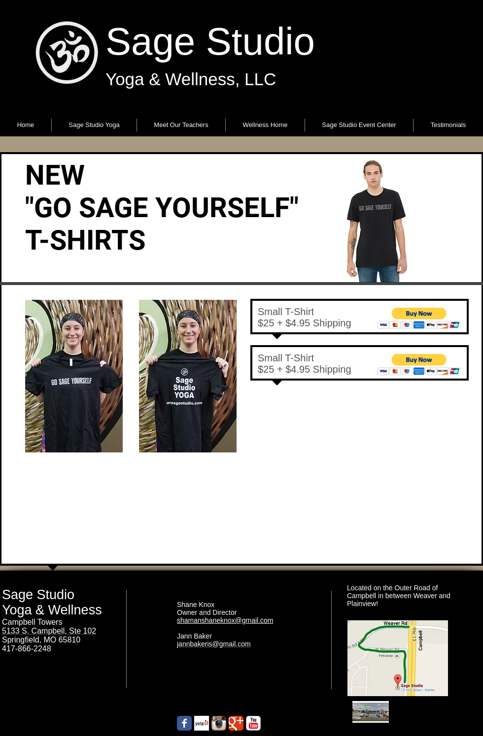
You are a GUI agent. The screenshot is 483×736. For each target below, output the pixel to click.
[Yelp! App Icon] (201, 723)
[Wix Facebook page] (184, 723)
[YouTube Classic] (253, 723)
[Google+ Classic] (236, 723)
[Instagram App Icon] (218, 723)
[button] (94, 125)
